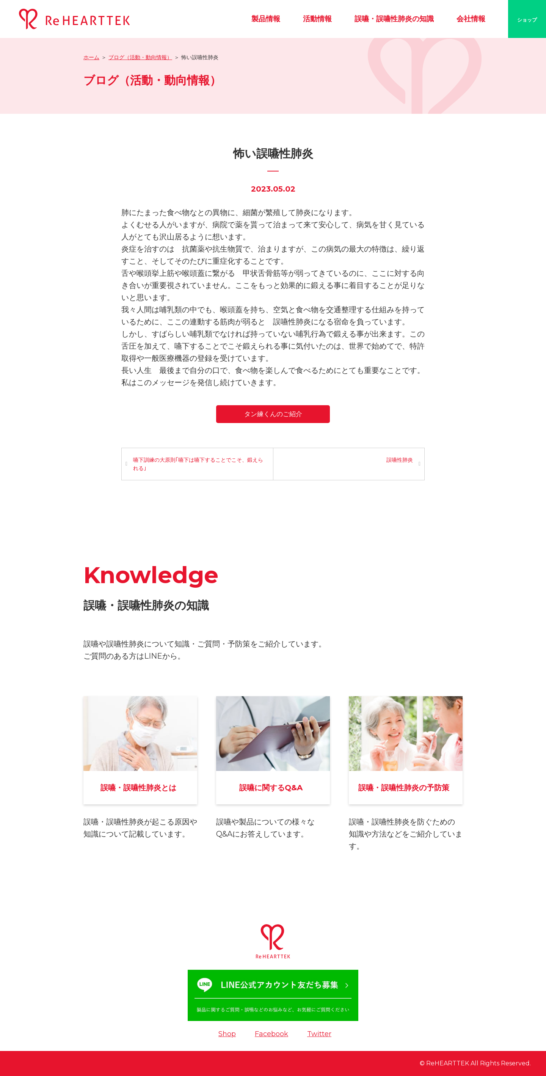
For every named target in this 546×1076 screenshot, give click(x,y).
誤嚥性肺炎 (399, 459)
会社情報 (471, 18)
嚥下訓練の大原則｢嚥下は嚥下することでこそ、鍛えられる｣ (198, 464)
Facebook (271, 1034)
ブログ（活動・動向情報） (140, 57)
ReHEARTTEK (447, 1063)
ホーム (91, 57)
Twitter (319, 1034)
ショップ (527, 20)
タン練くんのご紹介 (273, 414)
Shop (227, 1034)
